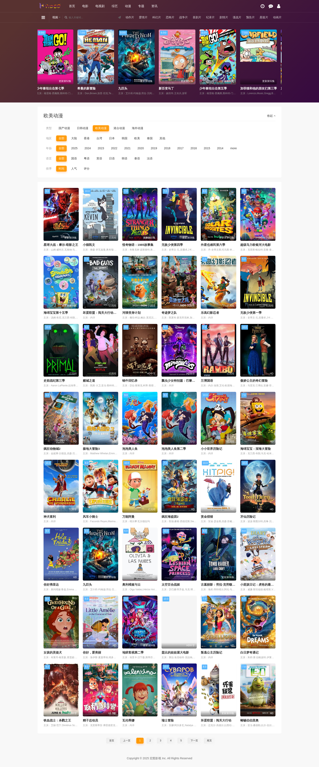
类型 (49, 128)
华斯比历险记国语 (51, 88)
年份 (49, 148)
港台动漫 (119, 128)
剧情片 (223, 17)
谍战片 (237, 17)
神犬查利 (50, 516)
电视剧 (100, 6)
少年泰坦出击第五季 (256, 88)
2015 (207, 148)
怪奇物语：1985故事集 (137, 244)
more (233, 148)
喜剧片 (197, 17)
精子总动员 (90, 720)
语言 (49, 158)
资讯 (154, 6)
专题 (141, 6)
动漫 (128, 6)
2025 (74, 148)
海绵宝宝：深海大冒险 (255, 448)
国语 (74, 158)
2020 (141, 148)
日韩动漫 (82, 128)
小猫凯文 (89, 244)
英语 (99, 158)
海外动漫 (137, 128)
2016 (193, 148)
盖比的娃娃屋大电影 (175, 652)
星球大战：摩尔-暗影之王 (61, 244)
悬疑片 (264, 17)
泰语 (137, 158)
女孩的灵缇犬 (53, 652)
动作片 (130, 17)
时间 (61, 168)
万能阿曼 (128, 516)
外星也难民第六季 (213, 244)
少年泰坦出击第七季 (94, 88)
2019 (154, 148)
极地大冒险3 (91, 448)
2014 (220, 148)
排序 (49, 168)
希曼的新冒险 (130, 88)
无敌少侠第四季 (172, 244)
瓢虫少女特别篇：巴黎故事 (180, 380)
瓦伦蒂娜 (128, 720)
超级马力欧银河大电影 (255, 244)
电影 (85, 6)
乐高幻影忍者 (210, 312)
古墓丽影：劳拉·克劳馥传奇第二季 (224, 584)
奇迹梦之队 (169, 312)
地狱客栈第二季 (133, 652)
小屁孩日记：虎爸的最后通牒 (260, 584)
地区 (49, 138)
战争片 (183, 17)
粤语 (87, 158)
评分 (87, 168)
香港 (87, 138)
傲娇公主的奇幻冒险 (254, 380)
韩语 (124, 158)
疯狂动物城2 (52, 448)
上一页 (126, 740)
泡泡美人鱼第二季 (174, 448)
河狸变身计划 (131, 312)
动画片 (277, 17)
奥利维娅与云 (131, 584)
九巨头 (166, 88)
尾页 (209, 740)
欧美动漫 (101, 128)
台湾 (99, 138)
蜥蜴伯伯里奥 (249, 720)
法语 (150, 158)
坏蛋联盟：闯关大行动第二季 (102, 312)
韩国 (124, 138)
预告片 (250, 17)
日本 (112, 138)
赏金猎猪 (207, 516)
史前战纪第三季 (54, 380)
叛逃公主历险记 (211, 652)
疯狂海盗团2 (170, 516)
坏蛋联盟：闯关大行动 (216, 720)
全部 (61, 138)
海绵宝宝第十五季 (56, 312)
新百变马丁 (209, 88)
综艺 (115, 6)
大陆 (74, 138)
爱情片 (143, 17)
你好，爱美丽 (92, 652)
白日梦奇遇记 (249, 652)
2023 (101, 148)
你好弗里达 (51, 584)
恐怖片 (170, 17)
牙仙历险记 (248, 516)
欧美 (137, 138)
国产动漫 (64, 128)
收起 (271, 115)
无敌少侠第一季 (251, 312)
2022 (114, 148)
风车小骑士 (90, 516)
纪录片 (210, 17)
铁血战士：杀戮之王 (57, 720)
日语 (112, 158)
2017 (180, 148)
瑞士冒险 (168, 720)
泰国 (150, 138)
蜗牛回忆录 (130, 380)
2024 (87, 148)
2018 (167, 148)
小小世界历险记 (211, 448)
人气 (74, 168)
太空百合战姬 (171, 584)
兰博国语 (207, 380)
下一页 (194, 740)
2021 (127, 148)
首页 (72, 6)
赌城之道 (89, 380)
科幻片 (156, 17)
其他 (162, 138)
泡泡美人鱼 (130, 448)
